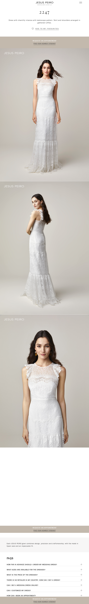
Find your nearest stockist (45, 43)
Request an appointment (44, 41)
